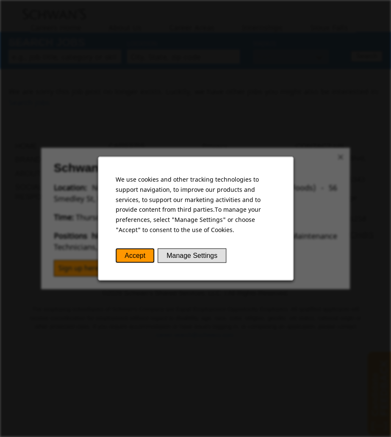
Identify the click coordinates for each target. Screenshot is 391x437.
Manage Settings (191, 256)
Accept (135, 256)
